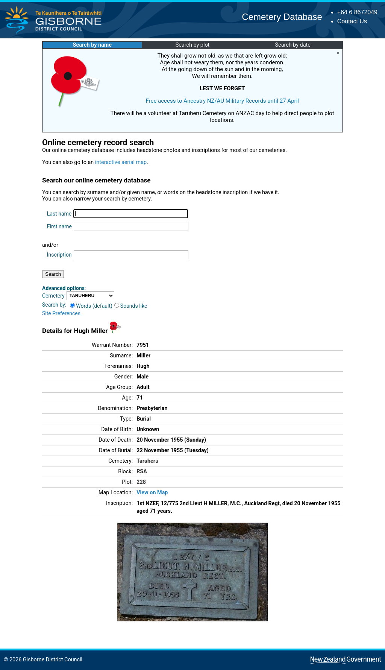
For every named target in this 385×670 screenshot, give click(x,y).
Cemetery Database (282, 17)
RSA (141, 471)
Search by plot (193, 45)
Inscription (59, 255)
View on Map (152, 492)
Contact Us (352, 21)
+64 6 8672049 (357, 12)
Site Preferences (61, 313)
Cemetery (53, 296)
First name (59, 226)
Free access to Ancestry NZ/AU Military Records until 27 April (222, 100)
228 (141, 482)
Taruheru (147, 461)
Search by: (54, 305)
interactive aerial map (121, 162)
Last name (59, 214)
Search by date (292, 45)
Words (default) (91, 306)
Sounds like (130, 306)
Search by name (92, 45)
